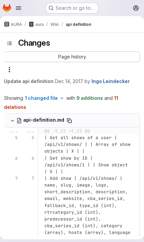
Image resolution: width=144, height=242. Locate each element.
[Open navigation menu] (18, 8)
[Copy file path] (69, 121)
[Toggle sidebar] (9, 43)
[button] (72, 56)
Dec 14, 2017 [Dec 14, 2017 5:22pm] (69, 81)
